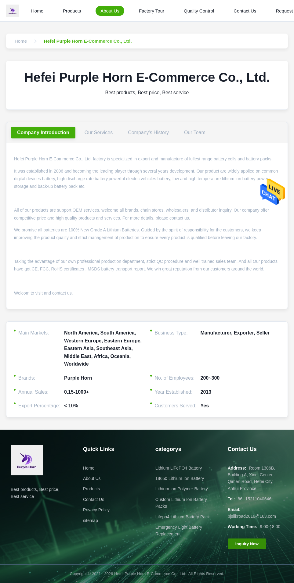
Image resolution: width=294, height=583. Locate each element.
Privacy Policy (96, 509)
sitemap (90, 520)
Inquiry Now (247, 544)
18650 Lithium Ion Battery (179, 478)
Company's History (148, 132)
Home (37, 10)
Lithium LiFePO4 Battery (178, 468)
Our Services (99, 132)
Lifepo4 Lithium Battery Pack (182, 516)
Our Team (194, 132)
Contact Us (245, 10)
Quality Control (199, 10)
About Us (109, 10)
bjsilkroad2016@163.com (252, 516)
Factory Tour (151, 10)
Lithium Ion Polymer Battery (181, 488)
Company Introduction (43, 132)
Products (72, 10)
